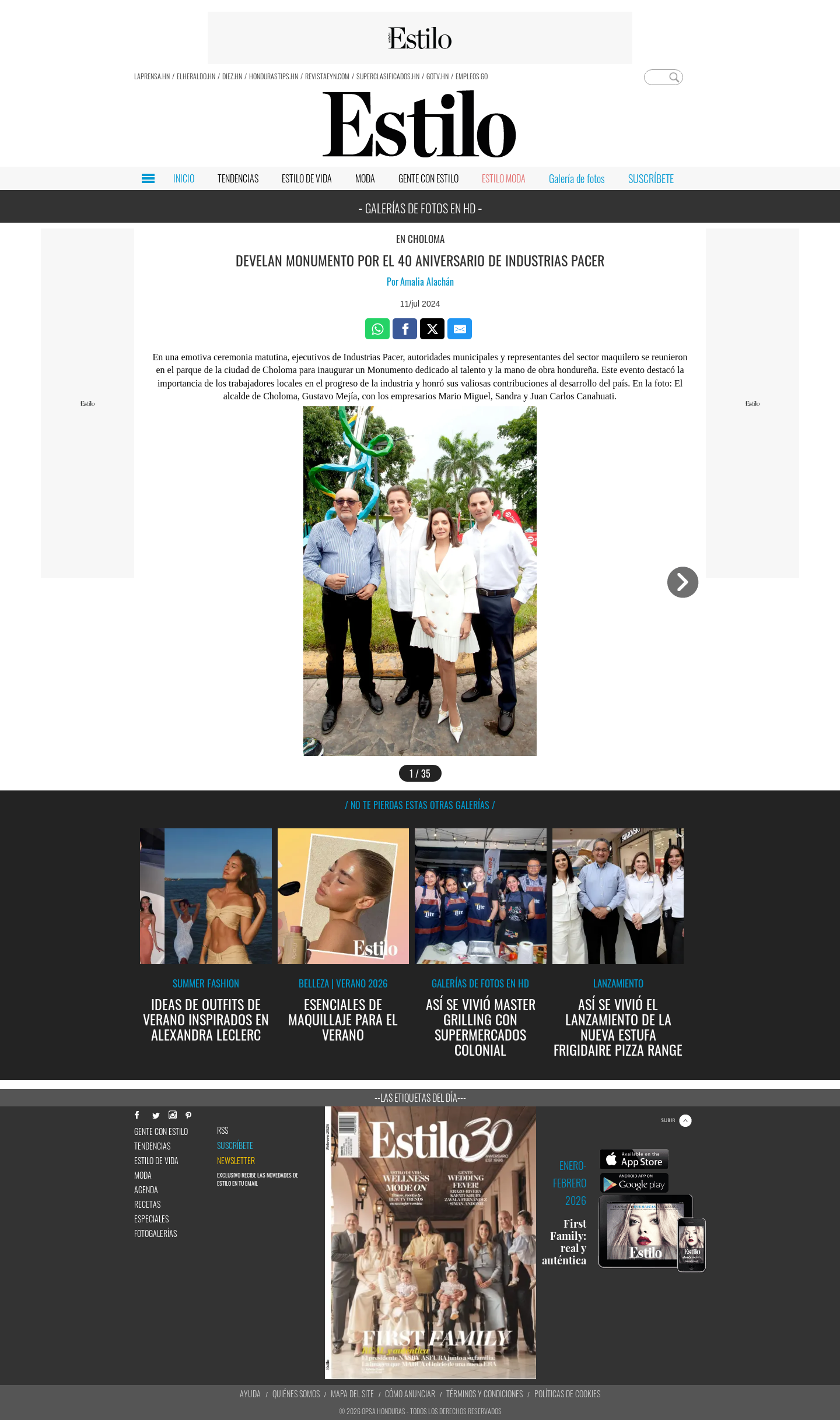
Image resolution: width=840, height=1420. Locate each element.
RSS (222, 1130)
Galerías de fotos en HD (480, 983)
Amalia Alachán (427, 282)
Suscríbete (235, 1145)
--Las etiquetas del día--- (420, 1098)
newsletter (236, 1160)
